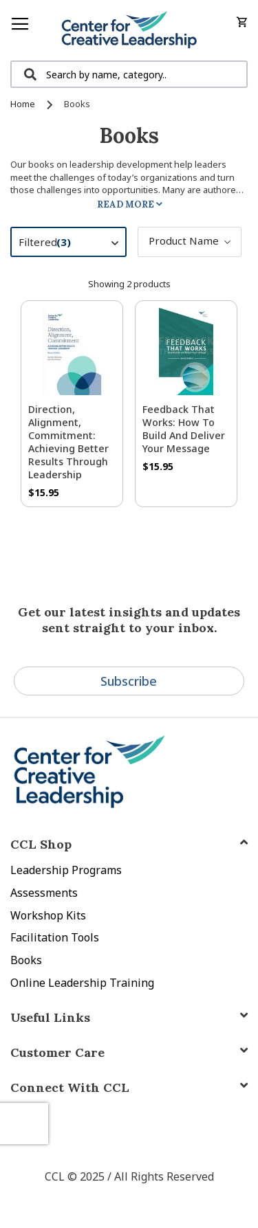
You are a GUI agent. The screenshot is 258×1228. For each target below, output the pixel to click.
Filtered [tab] (75, 244)
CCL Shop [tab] (41, 844)
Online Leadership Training (82, 982)
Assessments (44, 892)
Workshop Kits (48, 915)
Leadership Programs (66, 870)
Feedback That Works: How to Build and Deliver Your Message (183, 429)
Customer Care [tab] (57, 1052)
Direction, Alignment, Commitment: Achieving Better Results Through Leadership (68, 442)
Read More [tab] (125, 204)
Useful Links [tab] (50, 1017)
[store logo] (129, 30)
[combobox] (129, 74)
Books (26, 960)
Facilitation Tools (54, 937)
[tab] (129, 1087)
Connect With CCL (69, 1087)
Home (23, 104)
